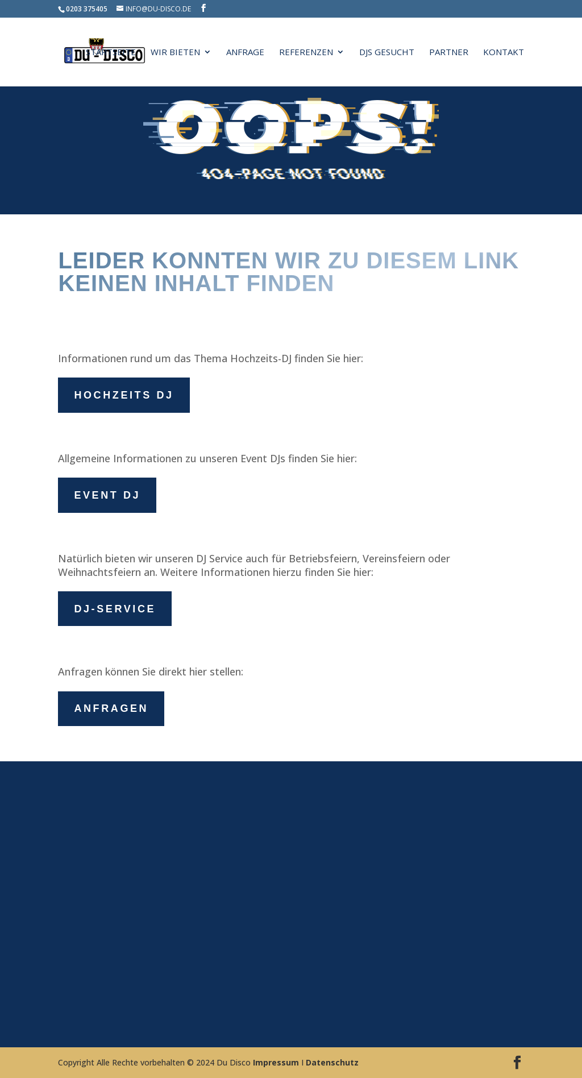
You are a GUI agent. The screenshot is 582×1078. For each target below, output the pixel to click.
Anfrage (245, 52)
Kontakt (503, 52)
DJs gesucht (386, 52)
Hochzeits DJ (123, 395)
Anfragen (111, 708)
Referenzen (306, 52)
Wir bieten (175, 52)
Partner (448, 52)
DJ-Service (115, 609)
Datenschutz (332, 1062)
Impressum (276, 1062)
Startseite (111, 52)
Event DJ (107, 495)
